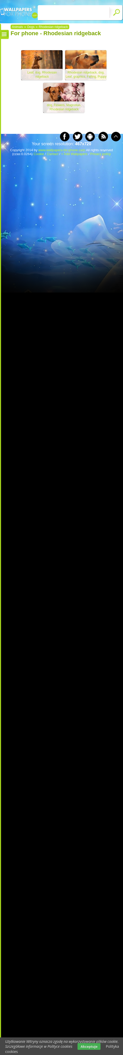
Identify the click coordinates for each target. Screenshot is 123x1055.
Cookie (39, 154)
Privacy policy (100, 154)
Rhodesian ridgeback (53, 27)
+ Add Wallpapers (74, 154)
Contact (52, 154)
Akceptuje (89, 1046)
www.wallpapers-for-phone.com (61, 150)
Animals (17, 27)
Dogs (30, 27)
